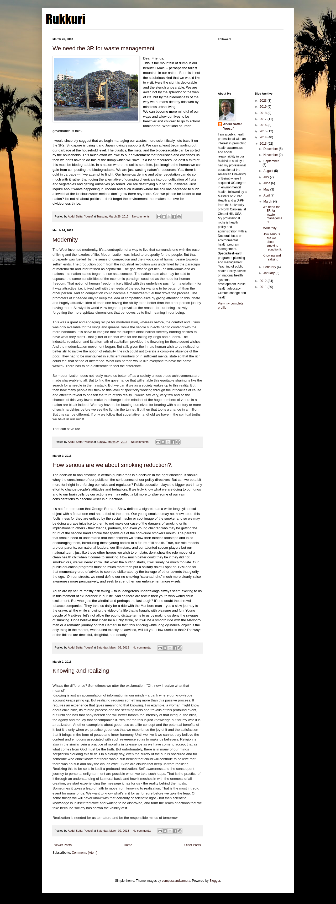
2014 (263, 137)
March (268, 201)
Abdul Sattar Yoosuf (232, 126)
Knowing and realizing (80, 670)
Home (128, 845)
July (266, 177)
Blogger (214, 881)
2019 (263, 106)
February (270, 267)
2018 (263, 113)
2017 (263, 119)
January (269, 273)
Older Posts (192, 845)
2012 (263, 281)
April (266, 195)
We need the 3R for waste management (103, 48)
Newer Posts (63, 845)
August (268, 171)
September (271, 161)
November (271, 155)
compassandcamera (176, 881)
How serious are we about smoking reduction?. (112, 465)
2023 (263, 100)
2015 (263, 131)
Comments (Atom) (84, 852)
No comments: (141, 216)
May (266, 189)
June (267, 183)
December (271, 149)
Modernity (65, 239)
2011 (263, 287)
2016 (263, 125)
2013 (263, 143)
